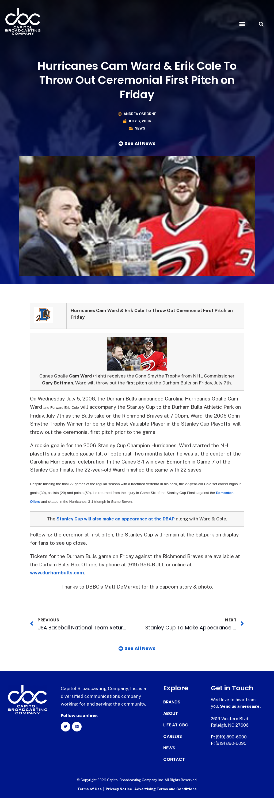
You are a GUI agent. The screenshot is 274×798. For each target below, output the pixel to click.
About (170, 713)
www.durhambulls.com (58, 572)
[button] (242, 24)
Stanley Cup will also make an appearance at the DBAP (115, 518)
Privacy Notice (119, 789)
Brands (171, 702)
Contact (174, 759)
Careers (172, 736)
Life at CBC (175, 725)
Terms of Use (89, 789)
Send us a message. (240, 706)
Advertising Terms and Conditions (165, 789)
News (140, 128)
